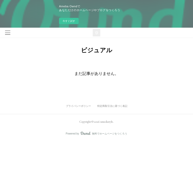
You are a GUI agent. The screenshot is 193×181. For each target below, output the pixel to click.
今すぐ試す (69, 21)
